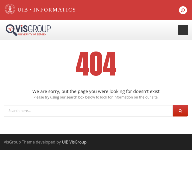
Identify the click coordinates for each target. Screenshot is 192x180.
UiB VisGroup (74, 142)
